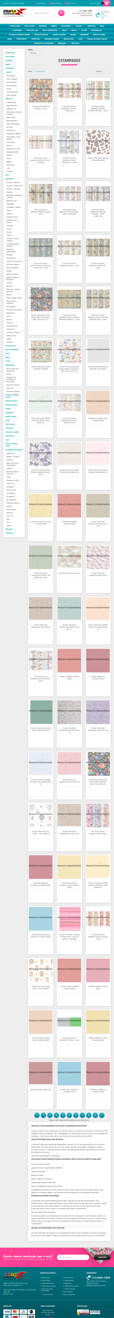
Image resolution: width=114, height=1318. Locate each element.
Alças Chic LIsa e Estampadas (12, 464)
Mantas (9, 506)
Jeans (9, 39)
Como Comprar (68, 1292)
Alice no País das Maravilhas (12, 370)
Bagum (9, 162)
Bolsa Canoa (10, 117)
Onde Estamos (69, 1280)
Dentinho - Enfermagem (11, 250)
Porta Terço (10, 142)
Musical (9, 286)
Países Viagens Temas (14, 298)
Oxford (73, 35)
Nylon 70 (9, 155)
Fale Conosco (72, 3)
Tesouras (9, 513)
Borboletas (10, 204)
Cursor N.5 (10, 484)
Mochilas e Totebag (13, 134)
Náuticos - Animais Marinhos (13, 290)
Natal (102, 26)
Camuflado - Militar (13, 207)
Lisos (8, 168)
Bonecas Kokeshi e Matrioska (13, 278)
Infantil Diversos (12, 274)
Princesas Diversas (13, 391)
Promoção (62, 43)
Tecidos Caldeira (59, 35)
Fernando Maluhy (12, 264)
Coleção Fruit (11, 109)
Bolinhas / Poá (11, 201)
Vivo (7, 522)
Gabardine (84, 35)
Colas (8, 477)
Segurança (68, 1283)
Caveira (9, 210)
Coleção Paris (11, 102)
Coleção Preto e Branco (12, 221)
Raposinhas (10, 313)
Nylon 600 (10, 165)
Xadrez (8, 339)
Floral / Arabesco (12, 268)
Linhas (8, 526)
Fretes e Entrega (70, 1289)
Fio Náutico (10, 496)
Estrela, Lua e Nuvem (14, 261)
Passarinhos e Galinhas (11, 302)
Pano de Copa (69, 39)
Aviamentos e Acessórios (43, 43)
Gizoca (8, 89)
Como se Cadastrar (69, 1294)
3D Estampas (66, 26)
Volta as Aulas (11, 336)
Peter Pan (9, 388)
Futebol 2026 (15, 26)
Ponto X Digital (11, 79)
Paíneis (54, 26)
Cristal (8, 158)
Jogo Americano (12, 105)
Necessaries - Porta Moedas (13, 138)
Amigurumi (10, 453)
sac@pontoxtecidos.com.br (96, 1285)
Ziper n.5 (9, 516)
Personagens (96, 30)
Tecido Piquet (21, 39)
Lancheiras (10, 130)
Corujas (9, 232)
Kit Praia (9, 127)
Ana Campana (11, 85)
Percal (74, 30)
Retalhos (9, 342)
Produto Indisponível (40, 90)
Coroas (8, 229)
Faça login (20, 3)
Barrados (43, 26)
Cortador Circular (12, 480)
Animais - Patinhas (13, 189)
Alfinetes (9, 460)
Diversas (9, 255)
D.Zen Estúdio (11, 95)
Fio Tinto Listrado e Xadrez (19, 35)
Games (8, 271)
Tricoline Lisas (32, 30)
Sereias (9, 319)
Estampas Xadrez (12, 152)
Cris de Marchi (11, 82)
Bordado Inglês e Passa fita (12, 473)
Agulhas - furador (12, 457)
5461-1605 (85, 10)
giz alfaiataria (11, 500)
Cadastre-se (41, 3)
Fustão (84, 30)
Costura (9, 235)
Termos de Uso (48, 1294)
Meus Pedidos (57, 3)
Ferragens (10, 487)
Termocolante (11, 509)
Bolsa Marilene (11, 121)
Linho (80, 39)
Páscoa (8, 295)
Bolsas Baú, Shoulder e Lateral (14, 113)
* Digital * (79, 26)
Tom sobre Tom (12, 326)
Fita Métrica (10, 493)
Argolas (9, 468)
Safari (8, 316)
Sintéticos (91, 26)
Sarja (64, 30)
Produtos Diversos (13, 503)
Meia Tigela (10, 76)
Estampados (17, 30)
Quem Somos (45, 1280)
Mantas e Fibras (99, 35)
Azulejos (9, 192)
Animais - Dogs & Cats (14, 186)
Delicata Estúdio (12, 92)
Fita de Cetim (11, 490)
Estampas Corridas (13, 149)
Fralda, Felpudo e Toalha (97, 39)
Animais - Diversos (13, 182)
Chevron (9, 171)
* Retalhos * (75, 43)
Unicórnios (10, 329)
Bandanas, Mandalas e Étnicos (14, 196)
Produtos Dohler (41, 35)
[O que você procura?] (61, 13)
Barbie (8, 374)
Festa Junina (29, 26)
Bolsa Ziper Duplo (12, 124)
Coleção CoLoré (12, 217)
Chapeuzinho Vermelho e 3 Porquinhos (11, 379)
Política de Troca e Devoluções (47, 1290)
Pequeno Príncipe (12, 385)
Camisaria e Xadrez (51, 39)
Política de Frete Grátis (48, 1286)
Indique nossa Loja (47, 1283)
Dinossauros (10, 258)
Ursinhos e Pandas (13, 332)
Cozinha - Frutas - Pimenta (12, 239)
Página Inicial (45, 1278)
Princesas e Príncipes (14, 310)
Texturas (9, 323)
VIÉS (8, 519)
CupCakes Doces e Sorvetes (13, 245)
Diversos (9, 145)
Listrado (9, 283)
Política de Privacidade (72, 1286)
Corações (9, 226)
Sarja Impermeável (50, 30)
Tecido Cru (35, 39)
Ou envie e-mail (106, 15)
